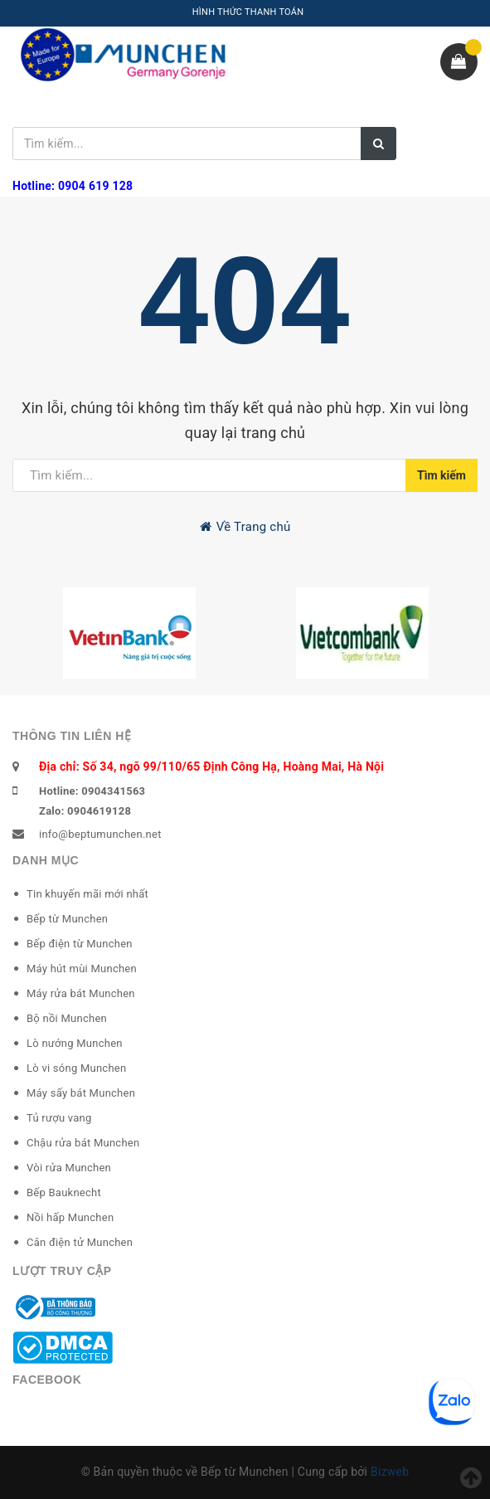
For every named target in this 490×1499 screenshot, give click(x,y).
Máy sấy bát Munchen (81, 1093)
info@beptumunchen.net (100, 834)
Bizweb (390, 1471)
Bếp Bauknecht (64, 1192)
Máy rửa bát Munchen (81, 993)
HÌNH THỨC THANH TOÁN (248, 12)
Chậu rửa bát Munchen (83, 1142)
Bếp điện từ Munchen (80, 943)
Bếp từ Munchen (67, 919)
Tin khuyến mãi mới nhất (87, 894)
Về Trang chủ (245, 526)
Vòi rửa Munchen (69, 1167)
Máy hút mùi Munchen (82, 968)
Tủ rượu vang (59, 1118)
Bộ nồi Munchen (67, 1018)
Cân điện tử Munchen (80, 1242)
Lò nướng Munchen (75, 1043)
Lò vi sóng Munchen (76, 1068)
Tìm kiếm (441, 475)
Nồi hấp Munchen (70, 1217)
